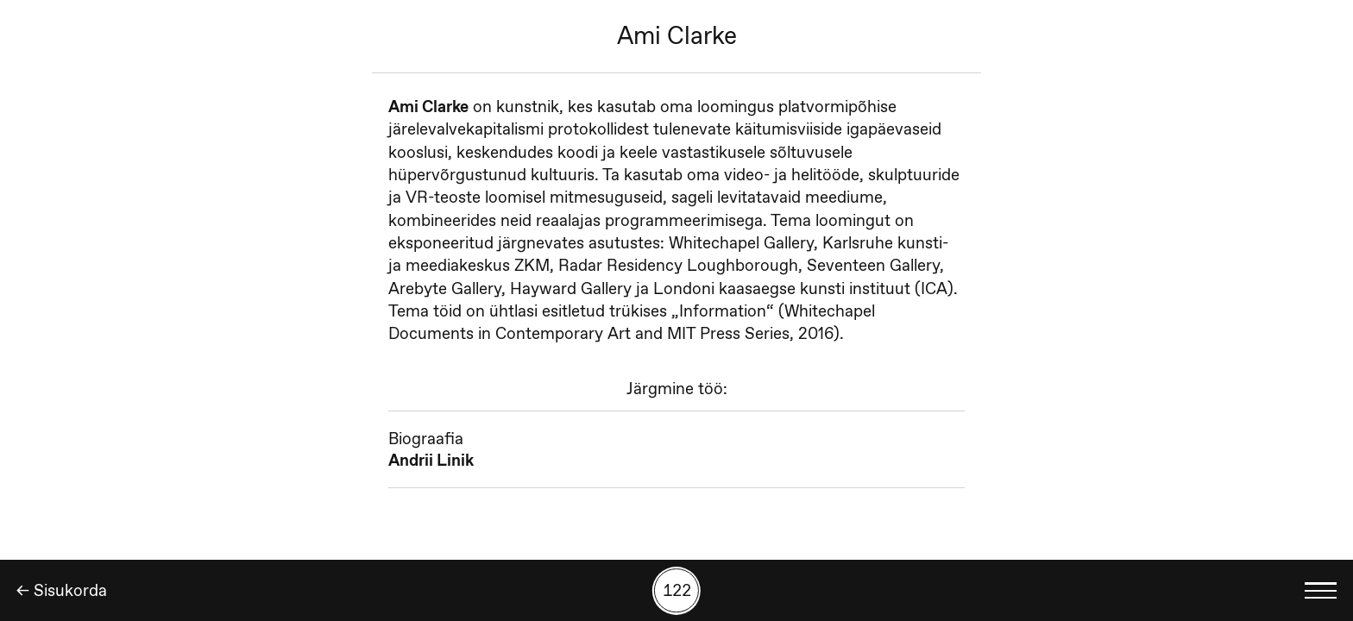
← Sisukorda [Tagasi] (61, 590)
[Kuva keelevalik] (1321, 590)
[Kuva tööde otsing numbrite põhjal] (676, 591)
